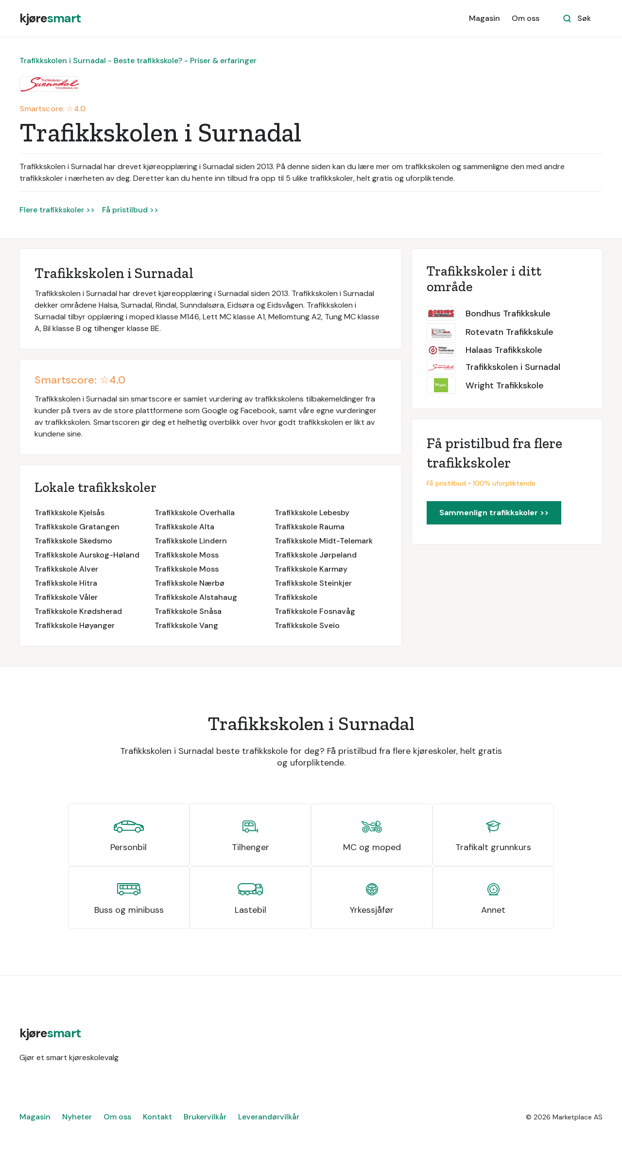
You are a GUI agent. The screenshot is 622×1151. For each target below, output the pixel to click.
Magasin (484, 18)
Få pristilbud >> (130, 210)
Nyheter (77, 1117)
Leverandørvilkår (268, 1117)
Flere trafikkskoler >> (57, 210)
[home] (50, 18)
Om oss (525, 18)
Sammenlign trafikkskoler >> (494, 512)
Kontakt (157, 1117)
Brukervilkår (205, 1117)
